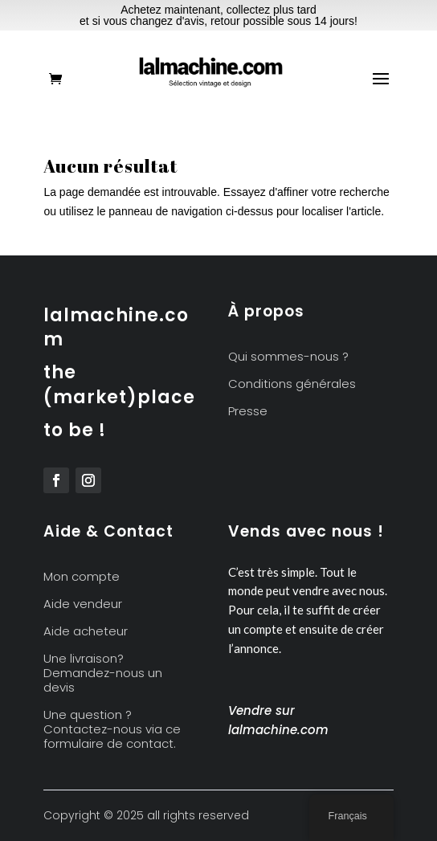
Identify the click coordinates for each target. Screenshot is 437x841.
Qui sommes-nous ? (288, 357)
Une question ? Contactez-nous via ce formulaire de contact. (112, 730)
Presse (248, 411)
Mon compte (81, 577)
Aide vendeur (82, 604)
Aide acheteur (85, 631)
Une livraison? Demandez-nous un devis (102, 673)
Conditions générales (292, 384)
